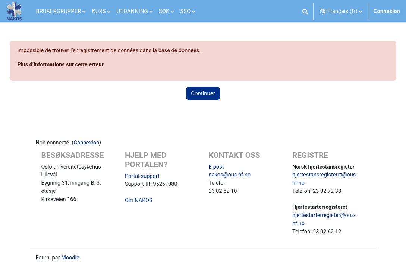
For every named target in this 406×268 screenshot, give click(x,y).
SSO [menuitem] (185, 11)
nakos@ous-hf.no (230, 176)
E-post (216, 168)
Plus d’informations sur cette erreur (78, 64)
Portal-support (143, 177)
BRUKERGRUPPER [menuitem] (58, 11)
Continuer (203, 93)
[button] (305, 11)
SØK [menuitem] (164, 11)
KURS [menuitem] (99, 11)
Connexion (387, 11)
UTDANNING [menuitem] (132, 11)
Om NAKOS (139, 202)
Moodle (71, 261)
